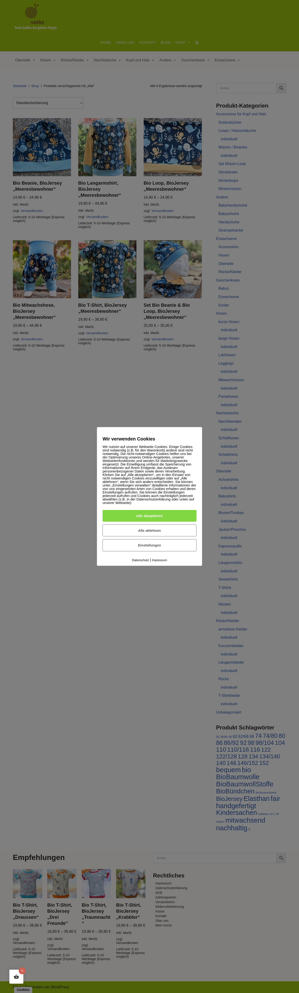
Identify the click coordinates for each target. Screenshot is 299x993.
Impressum (159, 560)
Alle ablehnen (149, 530)
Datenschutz (140, 560)
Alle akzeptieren (149, 516)
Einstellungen (149, 545)
